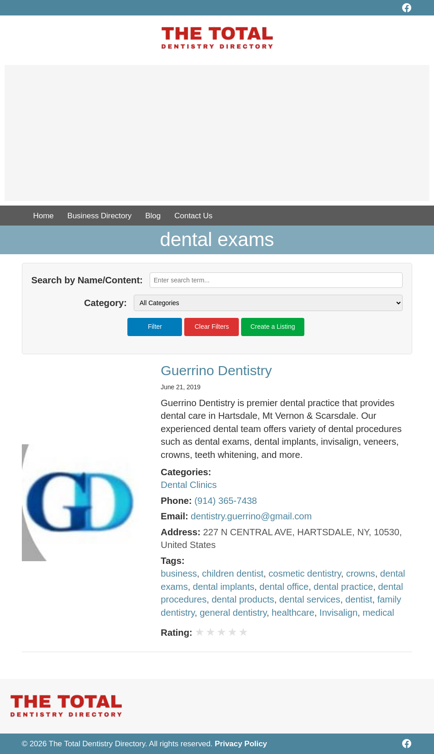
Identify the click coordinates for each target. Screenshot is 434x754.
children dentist (232, 573)
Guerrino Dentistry (216, 370)
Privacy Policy (241, 743)
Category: (105, 303)
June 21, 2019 (180, 387)
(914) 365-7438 (225, 501)
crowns (360, 573)
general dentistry (233, 613)
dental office (283, 587)
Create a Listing (272, 326)
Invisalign (338, 613)
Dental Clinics (189, 485)
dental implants (223, 587)
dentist (358, 599)
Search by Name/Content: (87, 280)
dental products (243, 599)
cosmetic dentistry (304, 573)
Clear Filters (212, 326)
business (179, 573)
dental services (309, 599)
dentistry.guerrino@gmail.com (251, 516)
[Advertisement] (217, 137)
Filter (155, 326)
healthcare (293, 613)
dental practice (343, 587)
